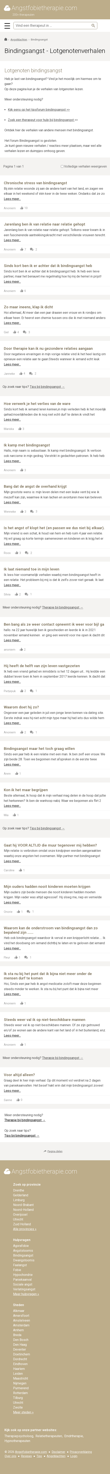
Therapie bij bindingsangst (62, 607)
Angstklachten (56, 1456)
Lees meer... (12, 199)
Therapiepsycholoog (18, 1436)
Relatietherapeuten (48, 1436)
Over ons (10, 1456)
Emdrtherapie (73, 1436)
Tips (39, 1456)
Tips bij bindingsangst (47, 387)
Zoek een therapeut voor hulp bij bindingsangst (41, 120)
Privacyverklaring (81, 1452)
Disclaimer (58, 1452)
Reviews (26, 1456)
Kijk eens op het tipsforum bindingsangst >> (39, 110)
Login (73, 1456)
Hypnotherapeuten (17, 1441)
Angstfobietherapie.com (31, 1452)
